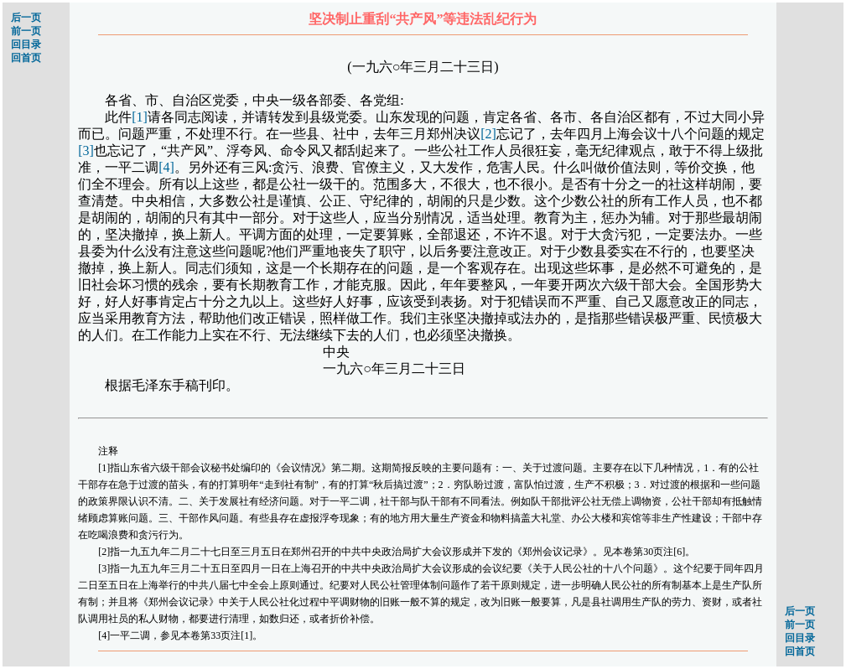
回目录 (26, 44)
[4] (166, 167)
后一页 (26, 17)
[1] (140, 117)
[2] (488, 134)
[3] (86, 150)
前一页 (26, 31)
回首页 (26, 58)
